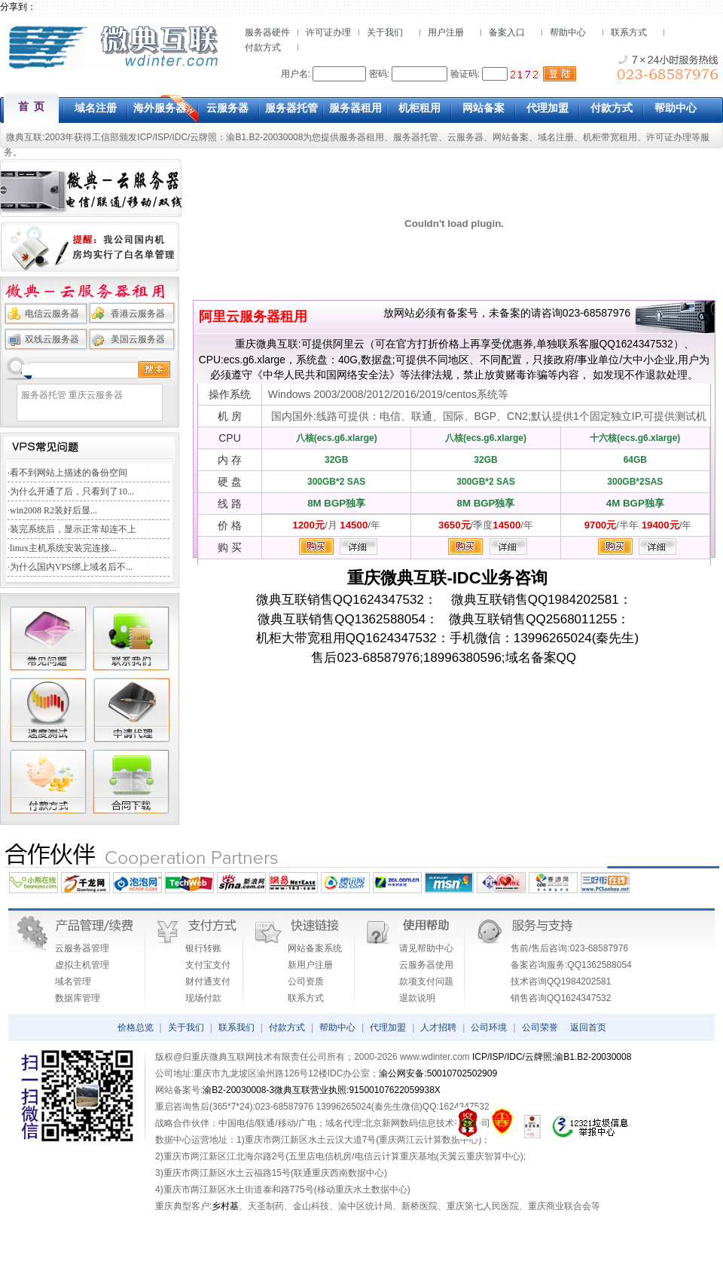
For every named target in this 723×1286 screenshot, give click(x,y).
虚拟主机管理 (82, 965)
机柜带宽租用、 (614, 137)
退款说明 (417, 998)
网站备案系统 (315, 948)
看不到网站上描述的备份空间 (68, 472)
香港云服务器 (138, 313)
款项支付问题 (426, 981)
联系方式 (629, 32)
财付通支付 (207, 981)
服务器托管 (415, 137)
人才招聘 (438, 1027)
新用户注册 (310, 965)
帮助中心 (568, 32)
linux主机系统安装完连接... (63, 548)
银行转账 (203, 948)
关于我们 (385, 32)
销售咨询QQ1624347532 (561, 998)
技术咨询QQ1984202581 (561, 981)
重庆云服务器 (96, 395)
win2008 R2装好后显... (53, 510)
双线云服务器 (52, 339)
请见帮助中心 (426, 948)
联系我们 (236, 1027)
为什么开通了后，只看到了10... (72, 491)
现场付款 (203, 998)
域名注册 (556, 137)
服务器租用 (361, 137)
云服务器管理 (82, 948)
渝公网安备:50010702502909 (438, 1073)
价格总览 (135, 1027)
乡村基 (225, 1206)
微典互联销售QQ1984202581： (534, 599)
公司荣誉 (540, 1027)
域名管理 (73, 981)
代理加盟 (388, 1027)
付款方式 (263, 47)
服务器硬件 (267, 32)
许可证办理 (328, 32)
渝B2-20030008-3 (238, 1090)
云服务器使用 (426, 965)
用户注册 (446, 32)
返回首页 (588, 1027)
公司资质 (306, 981)
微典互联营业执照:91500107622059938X (357, 1090)
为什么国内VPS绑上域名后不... (71, 567)
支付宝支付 (207, 965)
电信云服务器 (52, 313)
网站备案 (511, 137)
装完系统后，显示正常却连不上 (73, 529)
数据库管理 (77, 998)
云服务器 (465, 137)
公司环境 (489, 1027)
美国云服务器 (138, 339)
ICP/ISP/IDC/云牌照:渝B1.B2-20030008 (551, 1057)
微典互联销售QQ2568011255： (534, 619)
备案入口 (507, 32)
